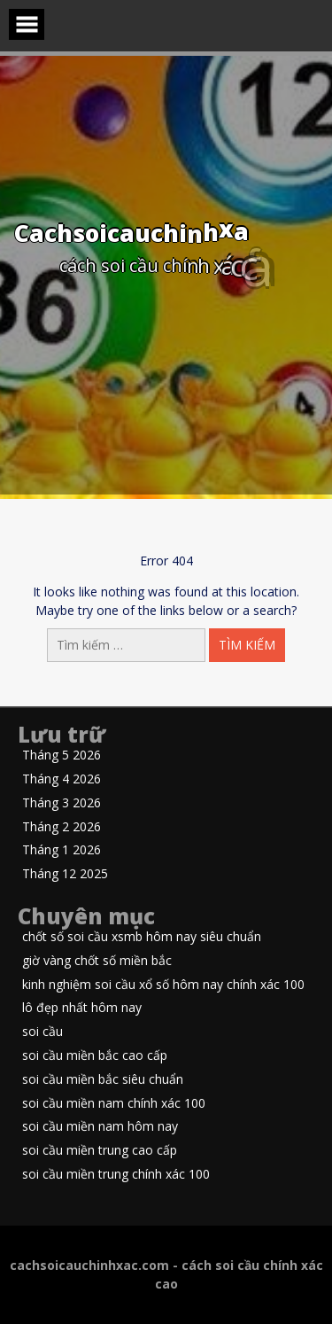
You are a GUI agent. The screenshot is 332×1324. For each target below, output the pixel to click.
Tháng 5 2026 (61, 755)
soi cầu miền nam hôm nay (100, 1126)
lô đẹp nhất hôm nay (82, 1008)
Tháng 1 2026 (61, 850)
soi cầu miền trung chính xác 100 (116, 1174)
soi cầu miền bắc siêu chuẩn (102, 1079)
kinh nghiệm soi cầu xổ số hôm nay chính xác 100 (163, 985)
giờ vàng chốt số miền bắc (97, 961)
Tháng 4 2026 (61, 779)
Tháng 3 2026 (61, 803)
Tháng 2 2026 (61, 827)
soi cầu (42, 1032)
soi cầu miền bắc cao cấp (94, 1055)
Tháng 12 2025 (65, 874)
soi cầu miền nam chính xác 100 (113, 1103)
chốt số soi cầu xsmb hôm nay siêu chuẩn (141, 937)
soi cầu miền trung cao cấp (99, 1150)
